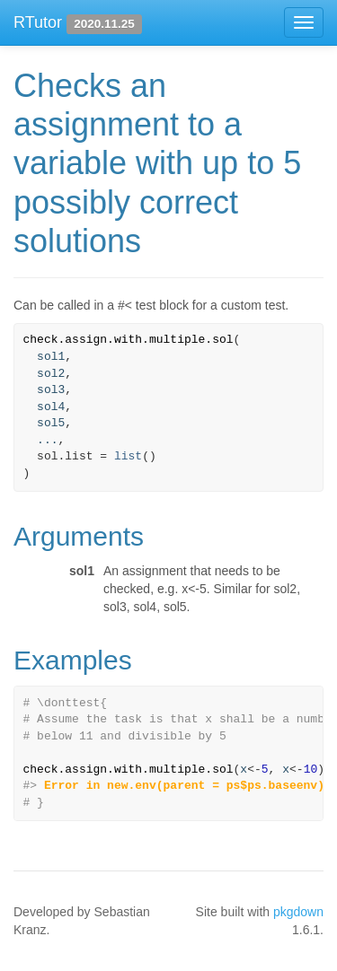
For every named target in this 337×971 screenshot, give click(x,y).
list (128, 456)
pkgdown (298, 912)
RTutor (37, 22)
